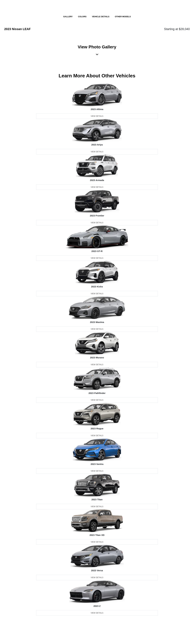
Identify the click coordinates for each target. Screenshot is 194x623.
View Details (97, 116)
